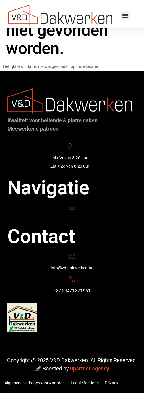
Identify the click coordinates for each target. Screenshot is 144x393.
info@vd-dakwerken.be (72, 267)
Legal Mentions (85, 383)
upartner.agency (89, 368)
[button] (125, 15)
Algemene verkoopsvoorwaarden (34, 383)
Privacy (111, 383)
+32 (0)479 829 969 (72, 290)
